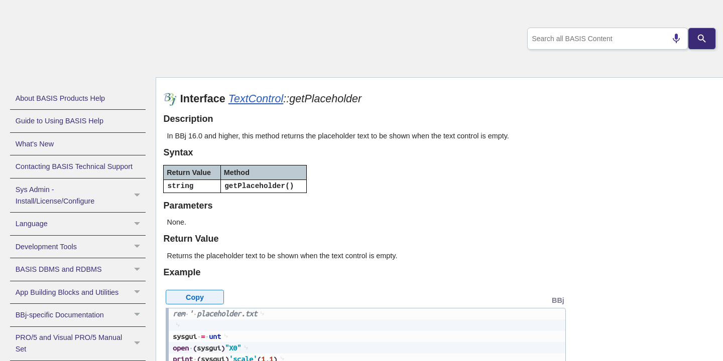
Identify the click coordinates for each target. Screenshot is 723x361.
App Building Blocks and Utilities (81, 292)
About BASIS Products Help (60, 98)
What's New (35, 144)
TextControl (256, 98)
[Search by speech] (672, 38)
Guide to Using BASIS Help (59, 121)
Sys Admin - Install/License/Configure (81, 195)
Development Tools (81, 247)
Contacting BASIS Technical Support (74, 166)
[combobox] (605, 39)
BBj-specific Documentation (81, 315)
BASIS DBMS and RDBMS (81, 269)
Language (81, 224)
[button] (138, 195)
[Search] (702, 39)
